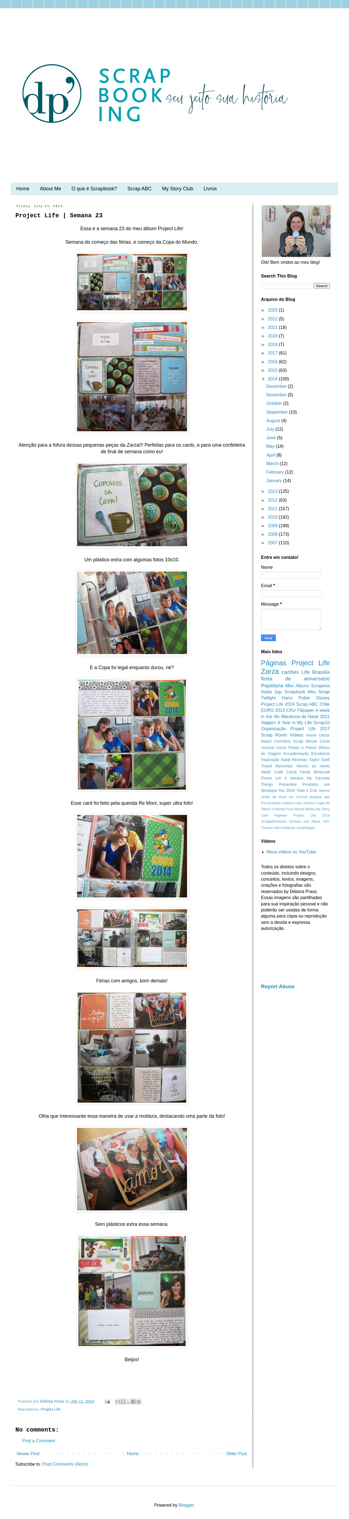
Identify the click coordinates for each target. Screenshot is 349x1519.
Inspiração (270, 759)
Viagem (268, 722)
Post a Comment (38, 1440)
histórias (289, 828)
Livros (210, 188)
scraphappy (305, 828)
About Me (50, 188)
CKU (291, 710)
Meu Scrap (318, 692)
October (274, 403)
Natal (285, 759)
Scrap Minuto (305, 741)
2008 (273, 534)
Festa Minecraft (315, 772)
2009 (273, 525)
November (277, 394)
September (277, 412)
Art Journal (298, 797)
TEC (326, 821)
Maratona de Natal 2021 (305, 716)
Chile (325, 704)
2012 (273, 500)
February (275, 472)
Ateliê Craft (272, 772)
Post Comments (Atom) (65, 1464)
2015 (273, 370)
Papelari (280, 815)
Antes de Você (274, 797)
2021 (273, 327)
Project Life (51, 1409)
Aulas (266, 692)
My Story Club (177, 188)
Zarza (270, 671)
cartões (290, 672)
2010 (273, 517)
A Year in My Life (294, 722)
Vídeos (296, 735)
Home (22, 188)
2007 (273, 542)
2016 (273, 361)
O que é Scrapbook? (94, 188)
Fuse (290, 809)
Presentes (288, 784)
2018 (273, 344)
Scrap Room (274, 735)
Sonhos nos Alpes (304, 821)
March (273, 463)
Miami (266, 741)
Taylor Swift (319, 759)
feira (277, 828)
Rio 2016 (287, 790)
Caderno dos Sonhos (298, 803)
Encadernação (296, 753)
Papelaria (272, 685)
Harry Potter (296, 698)
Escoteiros (320, 753)
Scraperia (320, 685)
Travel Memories (277, 766)
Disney (323, 698)
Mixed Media (305, 809)
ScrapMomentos (274, 821)
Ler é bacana (289, 778)
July (270, 429)
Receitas (299, 759)
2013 (273, 491)
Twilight (268, 698)
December (277, 386)
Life (305, 672)
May (271, 446)
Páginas (274, 663)
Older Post (236, 1453)
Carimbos (282, 741)
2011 (273, 508)
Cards (291, 772)
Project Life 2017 (310, 728)
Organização (273, 728)
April (271, 455)
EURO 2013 (273, 710)
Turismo (267, 828)
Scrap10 (321, 722)
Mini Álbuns (297, 685)
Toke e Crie (306, 790)
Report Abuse (278, 986)
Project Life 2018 (311, 815)
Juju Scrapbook (290, 692)
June (271, 437)
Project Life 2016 (278, 704)
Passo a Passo (302, 747)
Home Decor (318, 735)
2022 (273, 319)
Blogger (186, 1505)
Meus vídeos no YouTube (291, 852)
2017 (273, 353)
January (274, 480)
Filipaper (305, 710)
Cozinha (278, 809)
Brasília (321, 672)
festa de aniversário (295, 679)
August (273, 420)
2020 (273, 336)
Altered (324, 791)
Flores (266, 778)
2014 (273, 379)
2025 (273, 310)
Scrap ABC (139, 188)
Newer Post (28, 1453)
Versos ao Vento (313, 766)
